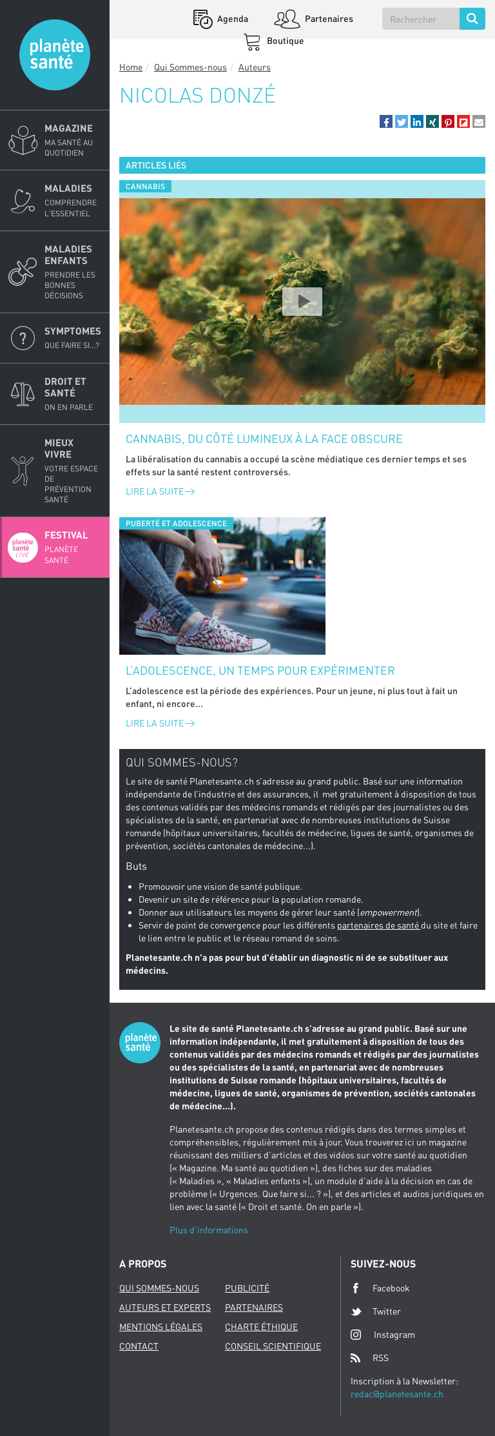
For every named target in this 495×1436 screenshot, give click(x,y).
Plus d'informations (209, 1229)
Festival (73, 547)
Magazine (73, 140)
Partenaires (328, 18)
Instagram (383, 1334)
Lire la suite (160, 491)
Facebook (380, 1288)
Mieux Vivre (73, 471)
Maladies (73, 200)
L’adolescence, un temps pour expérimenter (260, 670)
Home (130, 66)
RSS (370, 1357)
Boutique (284, 40)
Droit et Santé (73, 394)
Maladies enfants (73, 272)
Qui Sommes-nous (190, 66)
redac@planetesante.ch (397, 1393)
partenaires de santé (379, 924)
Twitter (376, 1311)
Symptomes (73, 338)
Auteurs (254, 66)
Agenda (231, 18)
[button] (386, 121)
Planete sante (54, 54)
